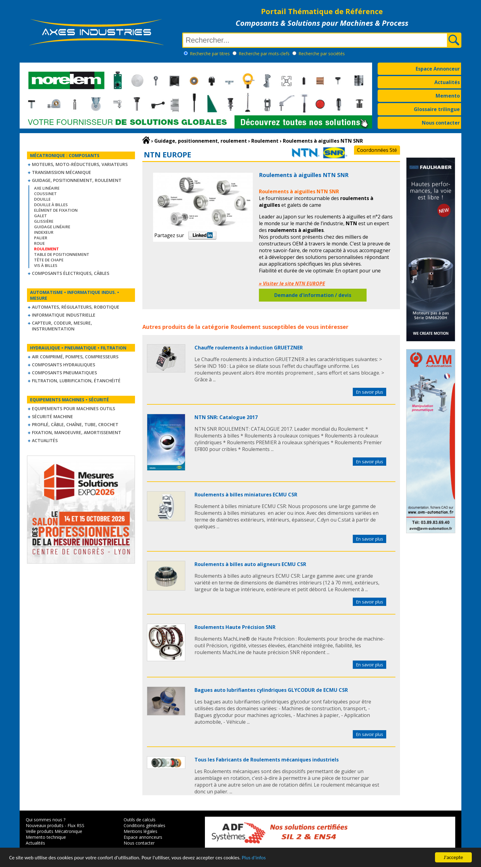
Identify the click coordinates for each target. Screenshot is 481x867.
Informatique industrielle (63, 315)
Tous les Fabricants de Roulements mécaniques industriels (266, 759)
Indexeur (43, 232)
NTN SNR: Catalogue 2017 (226, 417)
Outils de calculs (140, 820)
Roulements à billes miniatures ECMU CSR (245, 494)
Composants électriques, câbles (70, 273)
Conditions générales (144, 825)
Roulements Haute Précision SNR (234, 627)
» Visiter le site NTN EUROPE (292, 283)
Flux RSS (75, 825)
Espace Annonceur (438, 68)
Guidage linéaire (52, 226)
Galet (40, 215)
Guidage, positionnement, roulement (76, 180)
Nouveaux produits (44, 825)
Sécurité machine (52, 416)
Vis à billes (45, 265)
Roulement (245, 326)
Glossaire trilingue (437, 109)
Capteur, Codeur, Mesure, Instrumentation (62, 326)
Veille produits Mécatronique (54, 831)
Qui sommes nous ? (45, 820)
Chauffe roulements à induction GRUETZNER (248, 347)
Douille (42, 199)
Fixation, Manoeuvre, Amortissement (76, 432)
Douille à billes (51, 204)
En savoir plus (369, 392)
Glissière (43, 221)
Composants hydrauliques (63, 365)
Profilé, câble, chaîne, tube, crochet (75, 424)
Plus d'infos (254, 857)
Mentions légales (140, 831)
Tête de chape (48, 260)
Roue (39, 243)
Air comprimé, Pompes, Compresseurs (75, 357)
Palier (40, 238)
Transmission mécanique (61, 172)
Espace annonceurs (143, 837)
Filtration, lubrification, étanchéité (76, 380)
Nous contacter (441, 122)
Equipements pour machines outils (73, 408)
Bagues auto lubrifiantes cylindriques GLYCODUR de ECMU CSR (271, 690)
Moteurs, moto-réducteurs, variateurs (80, 164)
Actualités (447, 82)
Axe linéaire (47, 188)
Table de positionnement (61, 254)
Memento (448, 95)
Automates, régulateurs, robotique (75, 307)
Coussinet (45, 193)
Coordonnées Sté (377, 150)
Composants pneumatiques (64, 373)
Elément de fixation (56, 210)
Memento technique (46, 837)
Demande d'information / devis (312, 295)
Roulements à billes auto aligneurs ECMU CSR (250, 564)
